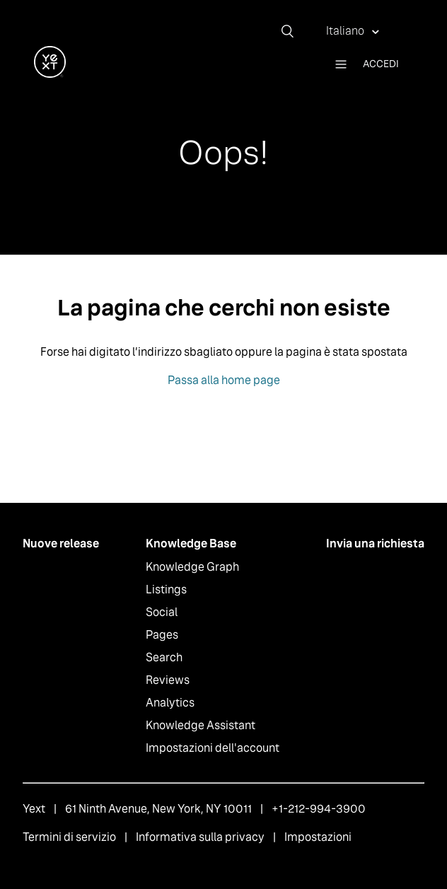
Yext (34, 808)
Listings (166, 589)
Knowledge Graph (192, 566)
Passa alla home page (224, 380)
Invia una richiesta (375, 543)
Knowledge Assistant (200, 725)
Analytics (170, 702)
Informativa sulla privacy (200, 837)
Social (162, 612)
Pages (162, 634)
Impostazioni (318, 837)
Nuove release (61, 543)
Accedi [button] (381, 63)
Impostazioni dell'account (212, 747)
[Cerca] (293, 31)
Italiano (346, 30)
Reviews (168, 680)
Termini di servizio (69, 837)
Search (164, 657)
